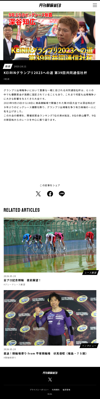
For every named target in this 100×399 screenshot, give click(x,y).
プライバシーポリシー (39, 389)
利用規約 (56, 389)
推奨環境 (66, 389)
